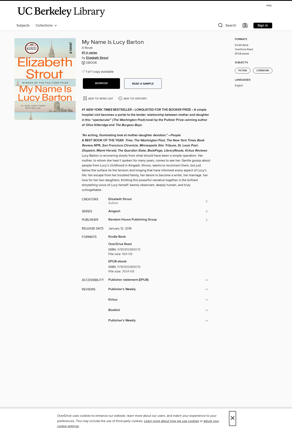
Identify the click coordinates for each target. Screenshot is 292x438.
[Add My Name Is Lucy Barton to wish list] (98, 98)
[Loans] (245, 26)
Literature (262, 70)
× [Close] (232, 418)
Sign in (263, 25)
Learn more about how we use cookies (171, 421)
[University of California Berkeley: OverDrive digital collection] (61, 12)
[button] (226, 26)
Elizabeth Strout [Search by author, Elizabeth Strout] (97, 58)
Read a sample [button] (143, 84)
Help (269, 5)
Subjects (23, 25)
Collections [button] (46, 25)
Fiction (242, 70)
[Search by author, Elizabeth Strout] (158, 201)
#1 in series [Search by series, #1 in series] (89, 53)
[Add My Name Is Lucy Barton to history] (133, 98)
